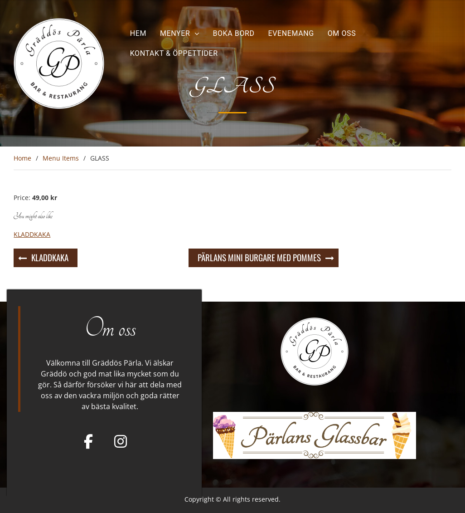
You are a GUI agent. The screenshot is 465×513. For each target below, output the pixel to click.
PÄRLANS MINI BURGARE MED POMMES (259, 257)
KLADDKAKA (49, 257)
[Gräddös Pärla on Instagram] (120, 441)
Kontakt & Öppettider (174, 53)
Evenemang (291, 33)
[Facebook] (88, 441)
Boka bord (233, 33)
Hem (138, 33)
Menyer (175, 33)
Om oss (342, 33)
